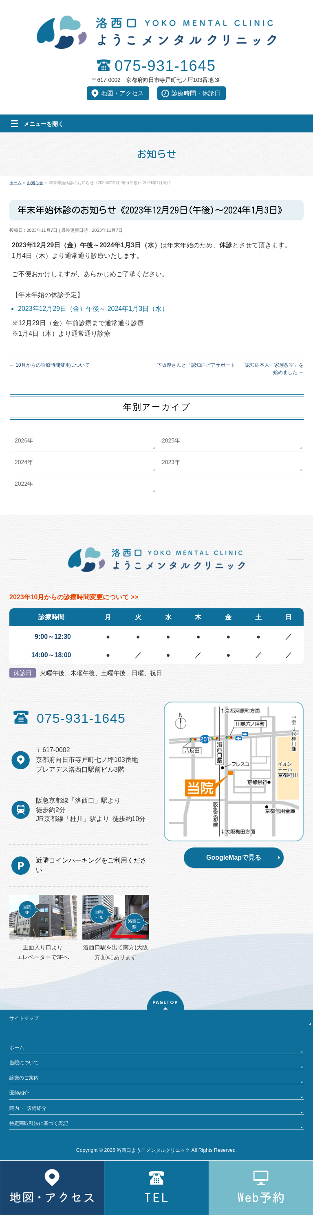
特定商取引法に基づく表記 (38, 1123)
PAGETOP (165, 1002)
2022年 (24, 483)
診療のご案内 (24, 1078)
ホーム (16, 1047)
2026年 (24, 440)
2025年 (171, 440)
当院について (24, 1062)
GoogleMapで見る (233, 857)
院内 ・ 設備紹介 (27, 1108)
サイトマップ (24, 1018)
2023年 (171, 462)
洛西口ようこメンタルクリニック (153, 1150)
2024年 (24, 462)
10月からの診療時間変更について (49, 365)
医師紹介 (19, 1093)
